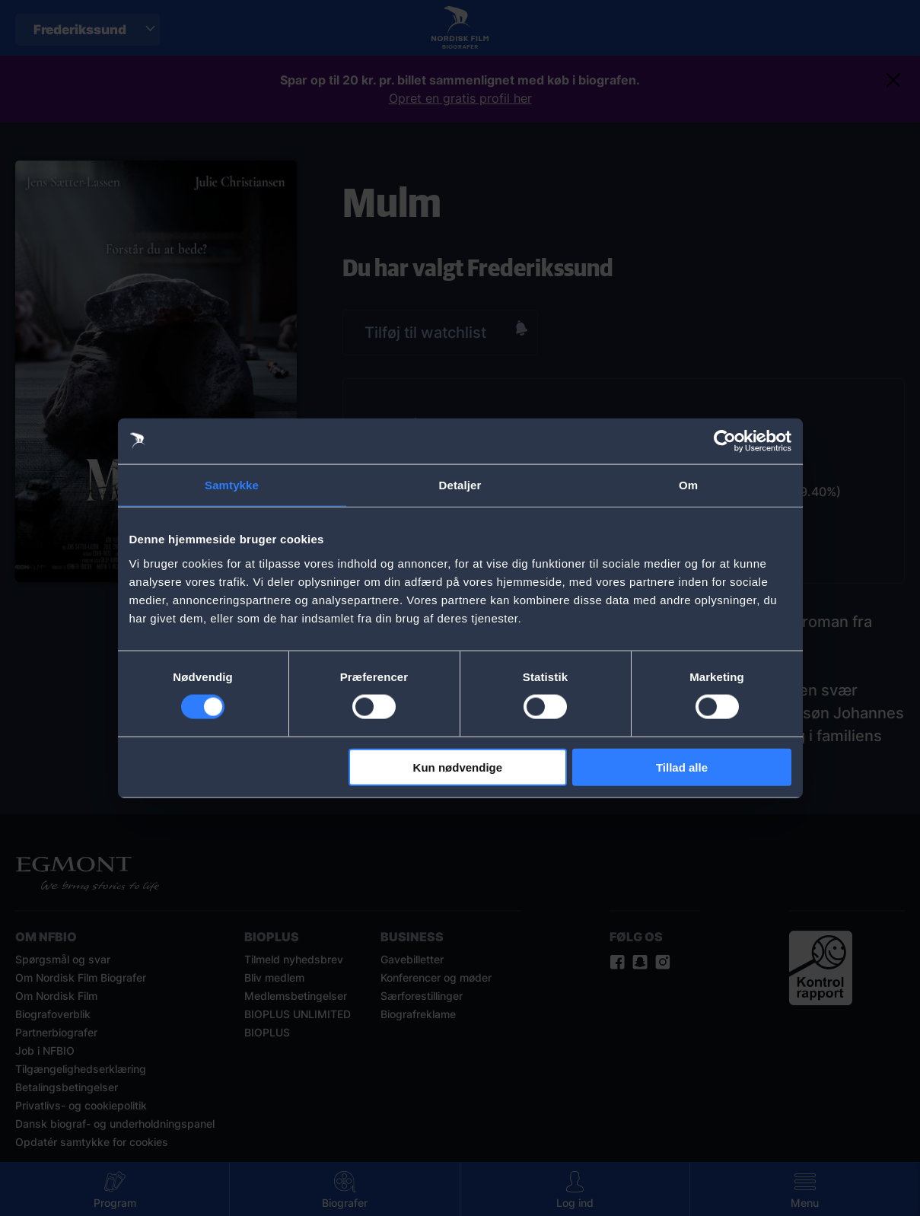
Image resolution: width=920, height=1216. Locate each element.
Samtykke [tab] (232, 485)
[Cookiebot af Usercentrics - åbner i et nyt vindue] (724, 441)
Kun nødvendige (458, 766)
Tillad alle (682, 766)
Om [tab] (688, 485)
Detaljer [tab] (460, 485)
